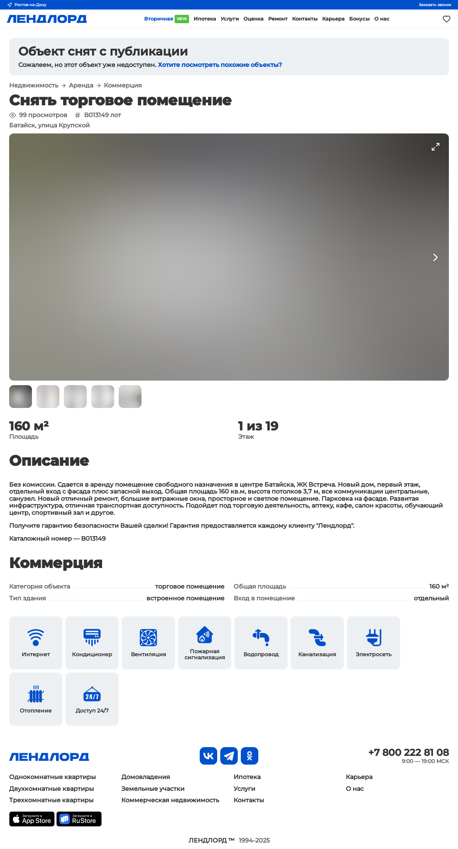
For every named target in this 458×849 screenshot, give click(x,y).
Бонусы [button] (359, 19)
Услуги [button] (230, 19)
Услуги (244, 788)
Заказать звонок (435, 4)
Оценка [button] (253, 19)
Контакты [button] (305, 19)
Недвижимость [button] (33, 85)
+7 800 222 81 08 (408, 752)
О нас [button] (382, 19)
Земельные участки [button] (152, 788)
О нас (355, 788)
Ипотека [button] (205, 19)
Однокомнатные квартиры (52, 777)
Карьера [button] (333, 19)
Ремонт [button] (278, 19)
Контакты (249, 800)
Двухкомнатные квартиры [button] (51, 788)
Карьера (359, 777)
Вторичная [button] (166, 19)
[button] (20, 396)
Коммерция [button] (123, 85)
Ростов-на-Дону (26, 5)
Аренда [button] (81, 85)
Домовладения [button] (145, 777)
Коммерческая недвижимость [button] (170, 800)
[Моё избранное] (446, 19)
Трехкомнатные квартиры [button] (51, 800)
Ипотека (247, 777)
